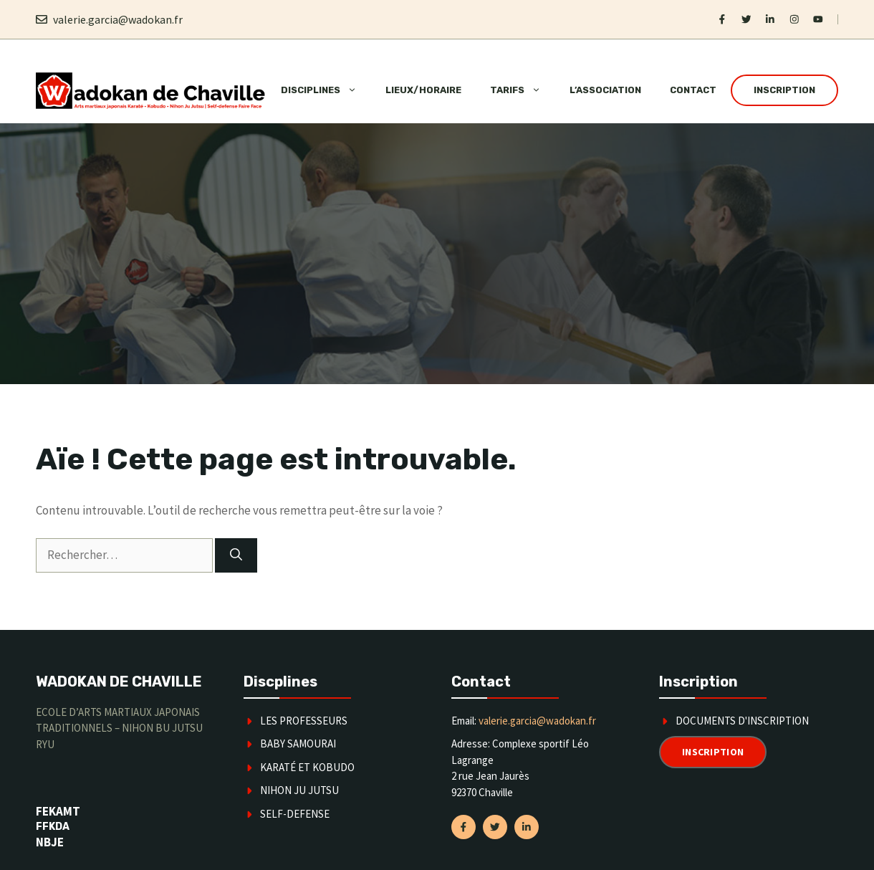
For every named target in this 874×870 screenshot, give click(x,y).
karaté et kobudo (307, 767)
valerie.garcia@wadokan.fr (118, 19)
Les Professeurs (303, 720)
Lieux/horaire (423, 90)
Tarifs (522, 90)
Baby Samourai (298, 743)
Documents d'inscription (742, 720)
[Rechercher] (236, 555)
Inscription (784, 90)
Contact (693, 90)
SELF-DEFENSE (295, 814)
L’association (605, 90)
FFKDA (52, 827)
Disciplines (326, 90)
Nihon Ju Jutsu (299, 790)
